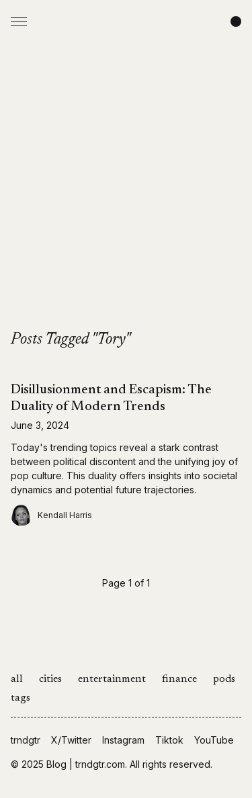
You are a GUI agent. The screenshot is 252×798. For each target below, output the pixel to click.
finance (179, 679)
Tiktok (169, 740)
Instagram (123, 740)
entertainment (112, 679)
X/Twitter (71, 740)
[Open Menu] (19, 21)
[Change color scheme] (236, 21)
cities (50, 679)
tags (20, 698)
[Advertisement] (126, 197)
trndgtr (25, 740)
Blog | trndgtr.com (85, 764)
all (17, 679)
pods (224, 679)
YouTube (214, 740)
